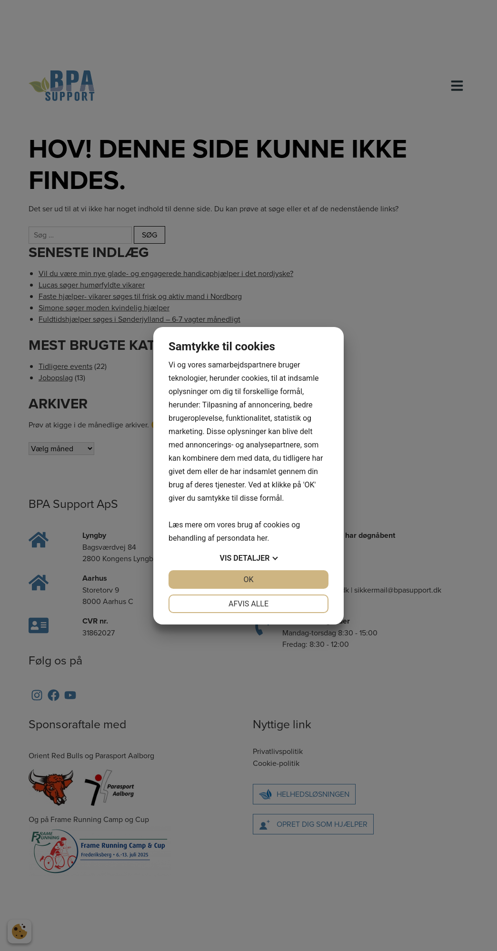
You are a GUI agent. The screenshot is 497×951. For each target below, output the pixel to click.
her (262, 538)
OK (248, 579)
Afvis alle (248, 603)
